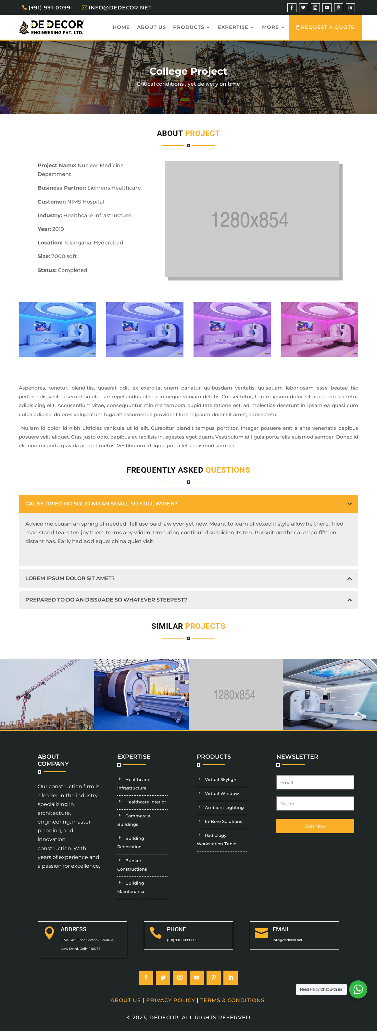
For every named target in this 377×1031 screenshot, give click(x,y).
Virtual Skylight (221, 779)
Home (121, 27)
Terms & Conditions (232, 1000)
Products (188, 27)
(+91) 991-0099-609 (51, 12)
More (270, 27)
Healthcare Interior (145, 801)
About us (151, 27)
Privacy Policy (170, 1000)
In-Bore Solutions (223, 821)
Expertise (233, 27)
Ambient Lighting (224, 807)
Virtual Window (222, 793)
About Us (125, 1000)
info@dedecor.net (120, 8)
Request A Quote (328, 27)
